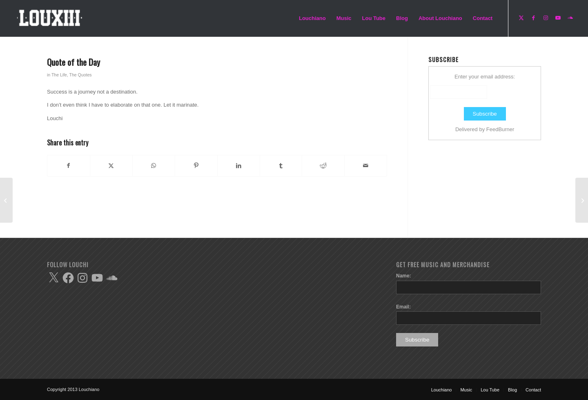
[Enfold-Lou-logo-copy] (52, 18)
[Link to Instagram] (545, 18)
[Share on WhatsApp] (154, 165)
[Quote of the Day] (6, 200)
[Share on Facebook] (68, 165)
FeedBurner (500, 129)
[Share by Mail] (366, 165)
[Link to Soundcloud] (570, 18)
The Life (59, 74)
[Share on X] (111, 165)
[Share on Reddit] (323, 165)
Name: (403, 276)
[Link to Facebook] (533, 18)
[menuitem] (312, 18)
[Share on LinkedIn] (239, 165)
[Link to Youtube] (558, 18)
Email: (403, 307)
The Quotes (80, 74)
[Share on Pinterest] (196, 165)
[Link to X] (521, 18)
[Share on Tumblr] (281, 165)
